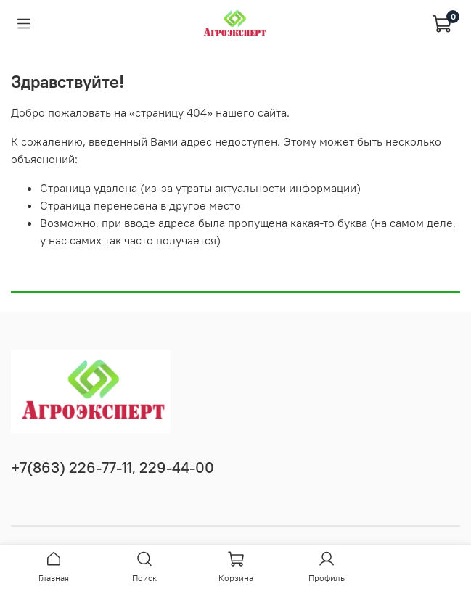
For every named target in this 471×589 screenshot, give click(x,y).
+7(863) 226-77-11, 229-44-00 (112, 467)
